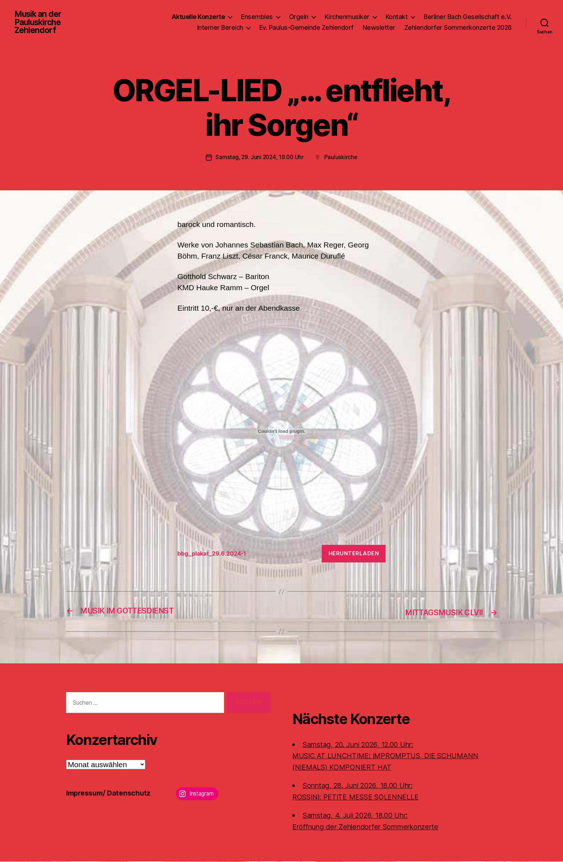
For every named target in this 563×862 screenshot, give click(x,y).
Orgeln (298, 17)
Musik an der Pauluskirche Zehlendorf (39, 23)
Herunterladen (354, 554)
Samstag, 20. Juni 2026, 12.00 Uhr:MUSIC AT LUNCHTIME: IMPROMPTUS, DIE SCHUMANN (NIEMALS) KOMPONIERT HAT (391, 756)
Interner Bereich (220, 28)
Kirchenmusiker (347, 17)
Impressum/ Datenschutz (111, 793)
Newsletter (379, 28)
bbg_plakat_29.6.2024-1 (214, 555)
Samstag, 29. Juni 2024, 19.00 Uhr (259, 158)
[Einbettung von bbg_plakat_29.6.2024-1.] (281, 432)
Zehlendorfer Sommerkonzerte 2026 (458, 28)
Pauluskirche (342, 158)
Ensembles (257, 17)
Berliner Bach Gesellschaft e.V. (468, 17)
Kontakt (397, 17)
